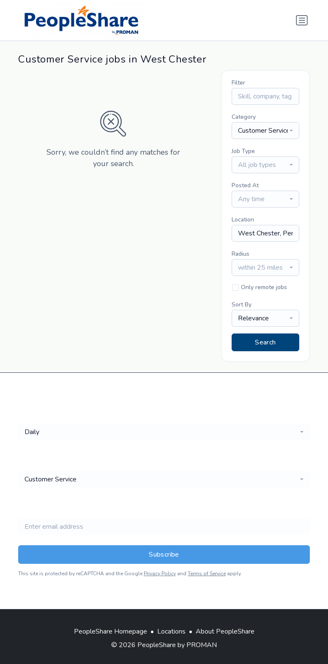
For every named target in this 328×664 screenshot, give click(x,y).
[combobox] (265, 130)
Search (265, 342)
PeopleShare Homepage (110, 631)
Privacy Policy (160, 573)
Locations (171, 631)
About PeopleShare (225, 631)
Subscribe (164, 554)
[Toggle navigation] (302, 20)
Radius (240, 254)
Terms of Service (207, 573)
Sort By (241, 305)
